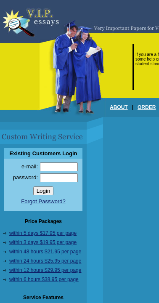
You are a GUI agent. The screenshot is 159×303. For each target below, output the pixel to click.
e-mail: (29, 166)
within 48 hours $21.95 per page (45, 252)
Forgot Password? (43, 201)
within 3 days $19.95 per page (43, 242)
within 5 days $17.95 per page (43, 233)
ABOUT (119, 107)
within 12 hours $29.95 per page (45, 270)
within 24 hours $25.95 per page (45, 261)
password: (25, 177)
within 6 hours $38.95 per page (44, 279)
